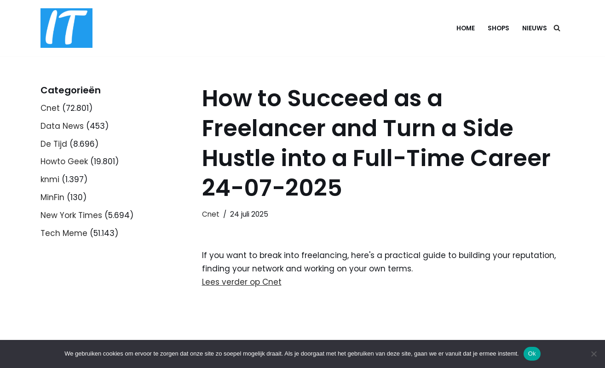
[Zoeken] (556, 27)
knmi (49, 179)
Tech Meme (63, 233)
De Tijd (53, 144)
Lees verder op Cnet (242, 282)
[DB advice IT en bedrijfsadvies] (66, 28)
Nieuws (534, 28)
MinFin (52, 197)
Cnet (50, 108)
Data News (62, 126)
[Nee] (593, 353)
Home (465, 28)
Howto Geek (64, 161)
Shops (498, 28)
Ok (532, 353)
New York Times (71, 215)
